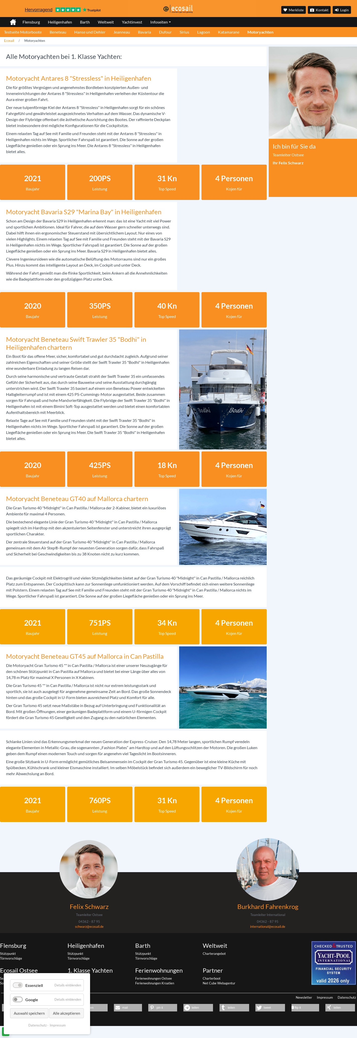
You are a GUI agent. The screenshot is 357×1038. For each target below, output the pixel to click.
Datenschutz (347, 997)
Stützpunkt (8, 954)
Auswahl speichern (29, 1013)
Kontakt (319, 10)
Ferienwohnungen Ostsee (153, 978)
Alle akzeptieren (66, 1013)
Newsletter (304, 997)
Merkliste (293, 10)
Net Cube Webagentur (219, 983)
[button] (91, 1007)
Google (31, 999)
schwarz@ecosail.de (89, 927)
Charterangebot (214, 954)
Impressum (325, 997)
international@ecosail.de (267, 927)
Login (342, 10)
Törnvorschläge (11, 958)
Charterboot (212, 978)
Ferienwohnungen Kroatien (154, 983)
